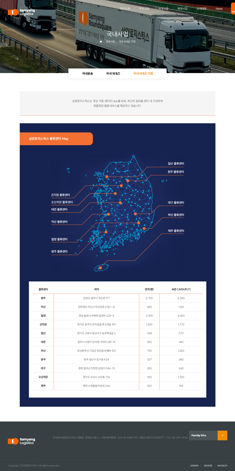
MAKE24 (222, 465)
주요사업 (144, 8)
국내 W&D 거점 (143, 73)
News (219, 8)
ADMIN (194, 465)
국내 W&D (113, 73)
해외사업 (182, 8)
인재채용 (202, 8)
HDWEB (208, 465)
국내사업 (163, 8)
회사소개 (125, 8)
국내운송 (87, 73)
